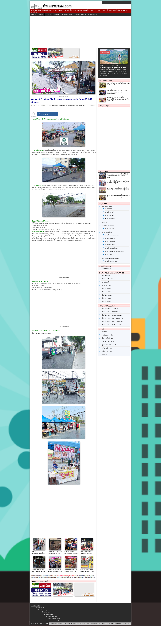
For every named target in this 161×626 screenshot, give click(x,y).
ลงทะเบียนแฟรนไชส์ (48, 614)
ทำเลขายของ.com (67, 623)
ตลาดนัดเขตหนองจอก (72, 105)
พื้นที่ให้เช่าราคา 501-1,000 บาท (111, 312)
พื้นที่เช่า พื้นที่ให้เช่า (107, 338)
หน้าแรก (33, 14)
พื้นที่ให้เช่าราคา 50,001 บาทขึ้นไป (112, 325)
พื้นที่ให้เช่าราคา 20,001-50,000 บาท (112, 321)
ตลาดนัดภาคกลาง (110, 241)
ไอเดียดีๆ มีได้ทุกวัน (67, 14)
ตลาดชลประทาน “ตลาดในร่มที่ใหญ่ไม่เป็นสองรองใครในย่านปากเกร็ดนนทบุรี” (118, 175)
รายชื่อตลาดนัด (40, 608)
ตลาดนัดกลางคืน (110, 218)
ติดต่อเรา (104, 354)
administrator (54, 105)
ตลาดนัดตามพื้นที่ (107, 232)
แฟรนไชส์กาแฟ (106, 268)
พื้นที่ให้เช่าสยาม (106, 301)
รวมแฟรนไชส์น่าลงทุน (108, 341)
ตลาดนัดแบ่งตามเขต (111, 261)
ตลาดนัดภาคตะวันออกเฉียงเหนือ (114, 251)
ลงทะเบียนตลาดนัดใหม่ (51, 616)
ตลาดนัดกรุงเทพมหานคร (112, 235)
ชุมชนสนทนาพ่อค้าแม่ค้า (109, 345)
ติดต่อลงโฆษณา (44, 624)
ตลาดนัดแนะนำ (104, 171)
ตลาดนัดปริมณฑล (110, 238)
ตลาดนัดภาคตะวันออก (111, 248)
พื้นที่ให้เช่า (57, 14)
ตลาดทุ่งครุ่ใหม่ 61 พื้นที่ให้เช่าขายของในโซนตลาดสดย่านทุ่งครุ (118, 196)
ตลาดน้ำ (104, 222)
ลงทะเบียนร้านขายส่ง (58, 621)
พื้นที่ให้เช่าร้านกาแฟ (108, 279)
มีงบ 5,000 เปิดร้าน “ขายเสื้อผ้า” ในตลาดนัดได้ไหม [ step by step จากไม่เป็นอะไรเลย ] (118, 99)
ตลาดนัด (41, 14)
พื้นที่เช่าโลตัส (106, 275)
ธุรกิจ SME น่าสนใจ (80, 14)
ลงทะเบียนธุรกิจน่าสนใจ (54, 619)
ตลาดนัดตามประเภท (108, 226)
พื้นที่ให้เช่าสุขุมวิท (107, 295)
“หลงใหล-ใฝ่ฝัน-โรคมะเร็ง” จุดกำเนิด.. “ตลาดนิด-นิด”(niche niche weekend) (118, 182)
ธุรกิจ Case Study (42, 610)
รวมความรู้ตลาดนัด (105, 80)
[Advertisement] (80, 32)
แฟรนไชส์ (48, 14)
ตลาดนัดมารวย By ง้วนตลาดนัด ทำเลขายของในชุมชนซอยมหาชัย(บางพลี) (118, 189)
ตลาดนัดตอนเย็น (109, 215)
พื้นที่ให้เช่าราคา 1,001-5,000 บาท (112, 315)
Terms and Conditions (108, 623)
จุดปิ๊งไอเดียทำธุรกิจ (107, 348)
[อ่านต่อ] (104, 75)
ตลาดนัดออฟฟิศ (109, 228)
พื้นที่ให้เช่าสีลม (106, 298)
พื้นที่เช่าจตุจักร (106, 292)
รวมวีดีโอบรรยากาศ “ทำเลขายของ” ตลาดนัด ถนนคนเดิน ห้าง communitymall (117, 92)
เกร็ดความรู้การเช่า (107, 351)
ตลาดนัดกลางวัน (109, 212)
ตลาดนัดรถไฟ (106, 282)
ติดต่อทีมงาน (34, 624)
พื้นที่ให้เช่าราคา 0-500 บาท (110, 308)
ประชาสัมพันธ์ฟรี (92, 14)
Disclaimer (117, 623)
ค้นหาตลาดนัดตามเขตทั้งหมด (110, 258)
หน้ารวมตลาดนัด (107, 206)
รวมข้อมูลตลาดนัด (107, 335)
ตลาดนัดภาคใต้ (109, 254)
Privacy (88, 623)
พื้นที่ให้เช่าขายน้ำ (107, 288)
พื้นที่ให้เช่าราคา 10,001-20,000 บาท (112, 318)
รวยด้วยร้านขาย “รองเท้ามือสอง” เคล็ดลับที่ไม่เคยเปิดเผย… (118, 84)
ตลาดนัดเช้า (82, 105)
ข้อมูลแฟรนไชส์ (36, 605)
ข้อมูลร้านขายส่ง (46, 612)
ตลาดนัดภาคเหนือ (110, 245)
